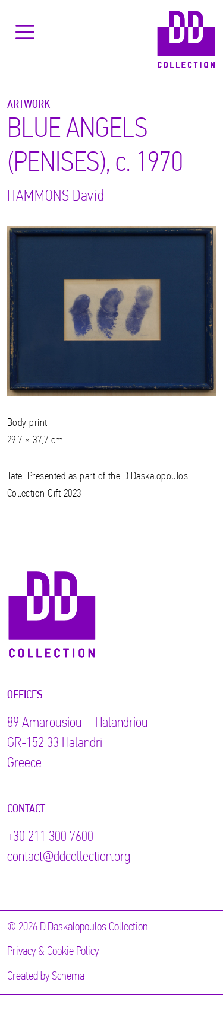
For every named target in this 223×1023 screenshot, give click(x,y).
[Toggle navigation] (25, 32)
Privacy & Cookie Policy (53, 952)
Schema (68, 977)
